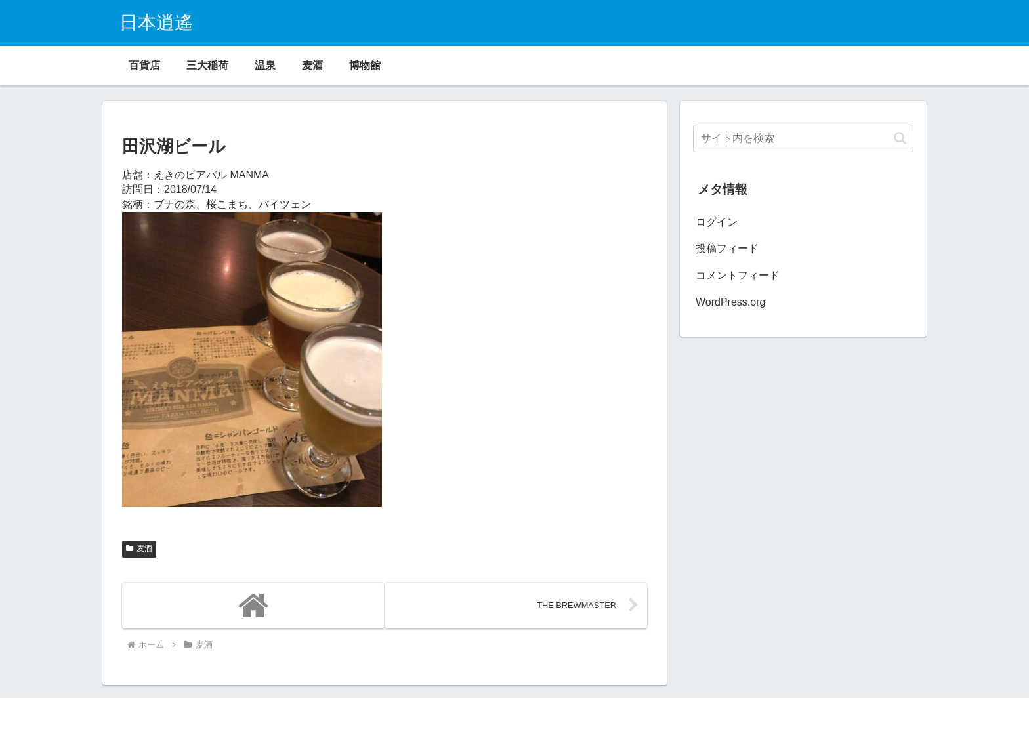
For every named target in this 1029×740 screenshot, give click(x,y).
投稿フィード (727, 248)
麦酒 (139, 548)
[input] (803, 138)
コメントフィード (738, 275)
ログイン (717, 222)
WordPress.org (730, 302)
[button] (900, 138)
